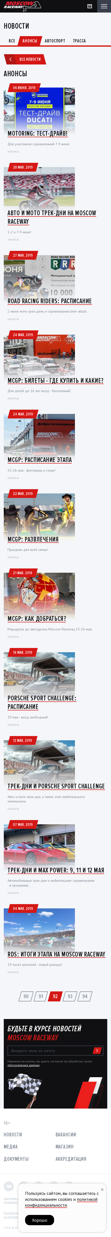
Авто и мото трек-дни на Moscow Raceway (52, 217)
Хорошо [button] (39, 1220)
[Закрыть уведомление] (102, 1189)
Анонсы (30, 41)
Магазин (65, 1146)
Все (12, 41)
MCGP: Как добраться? (37, 618)
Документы (16, 1159)
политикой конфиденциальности (61, 1202)
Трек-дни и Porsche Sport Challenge (56, 786)
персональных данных (24, 1065)
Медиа (11, 1146)
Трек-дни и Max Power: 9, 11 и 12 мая (56, 870)
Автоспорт (55, 41)
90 (26, 996)
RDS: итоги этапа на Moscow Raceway (56, 954)
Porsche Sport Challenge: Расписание (42, 702)
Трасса (79, 41)
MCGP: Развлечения (33, 539)
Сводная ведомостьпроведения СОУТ (18, 1200)
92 (55, 996)
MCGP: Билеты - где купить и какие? (55, 380)
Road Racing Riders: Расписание (50, 301)
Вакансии (66, 1134)
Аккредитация (71, 1159)
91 (41, 996)
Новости (13, 1134)
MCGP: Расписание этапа (40, 460)
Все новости (23, 59)
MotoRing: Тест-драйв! (38, 133)
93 (70, 996)
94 (84, 996)
